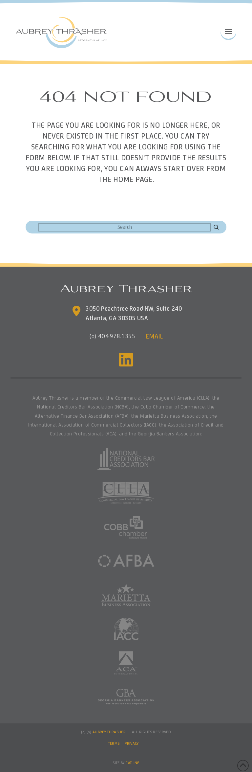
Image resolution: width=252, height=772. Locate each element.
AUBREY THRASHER (109, 732)
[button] (228, 31)
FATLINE (132, 763)
